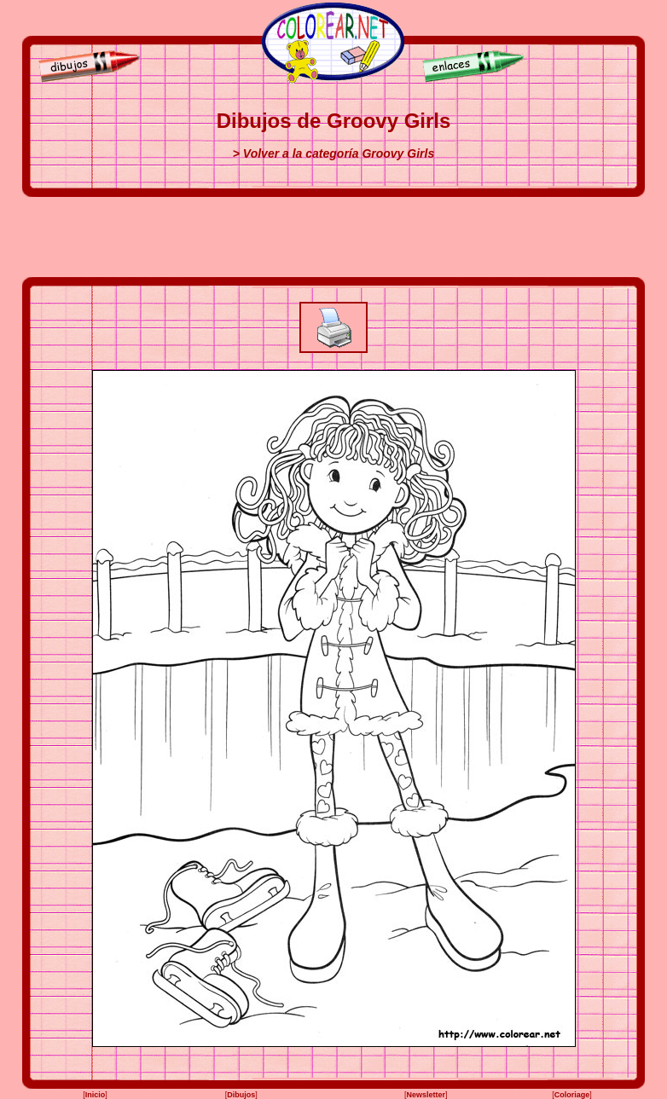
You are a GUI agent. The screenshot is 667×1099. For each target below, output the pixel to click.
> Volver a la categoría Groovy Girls (333, 153)
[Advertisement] (333, 237)
